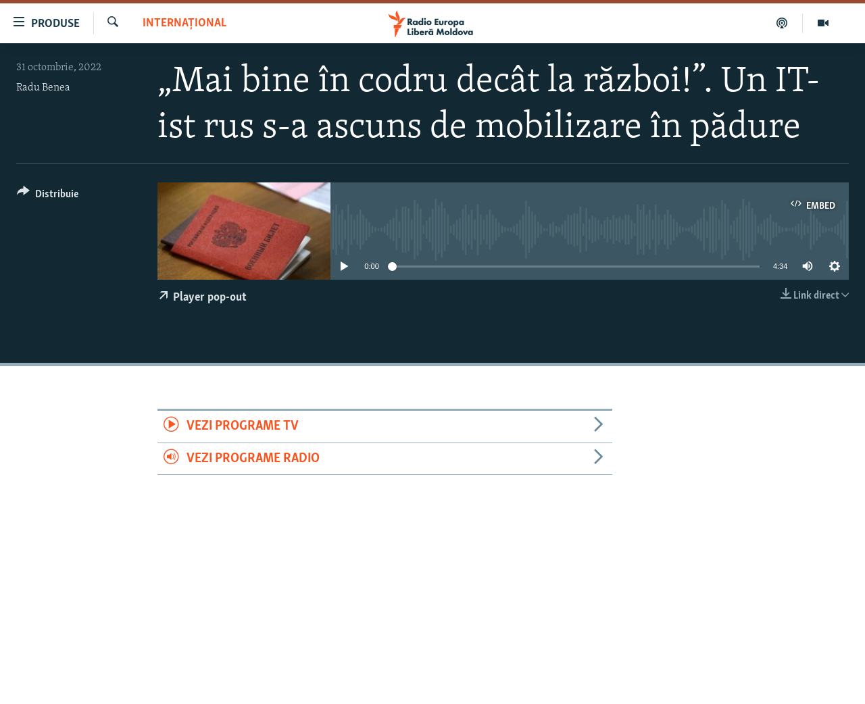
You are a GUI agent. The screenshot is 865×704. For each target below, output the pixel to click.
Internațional (184, 23)
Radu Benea (43, 87)
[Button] (47, 196)
